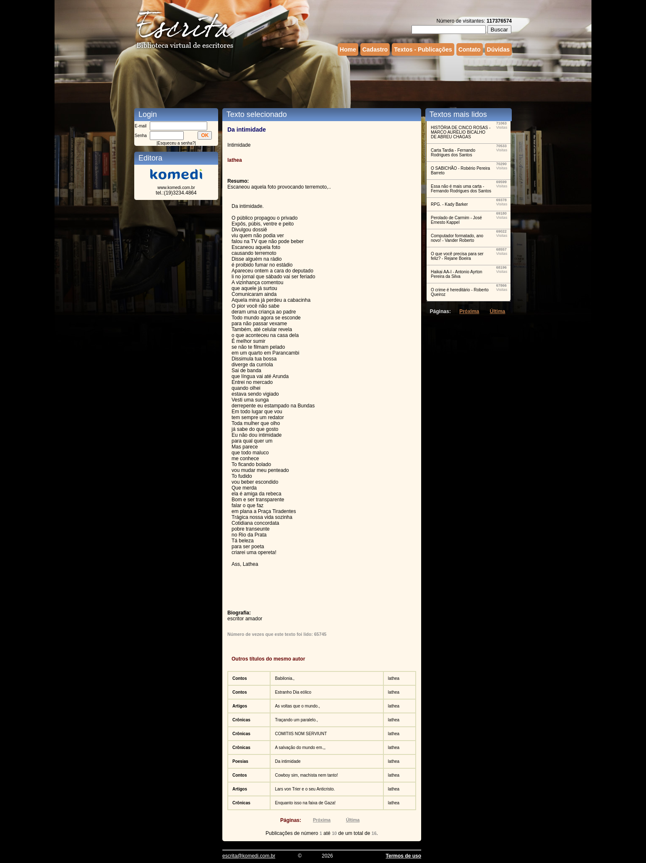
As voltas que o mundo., (297, 706)
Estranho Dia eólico (293, 692)
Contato (469, 49)
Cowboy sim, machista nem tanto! (306, 775)
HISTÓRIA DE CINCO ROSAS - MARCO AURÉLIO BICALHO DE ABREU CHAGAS (460, 132)
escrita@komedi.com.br (248, 856)
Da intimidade (287, 761)
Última (353, 819)
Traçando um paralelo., (296, 720)
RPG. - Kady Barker (449, 204)
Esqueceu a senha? (176, 143)
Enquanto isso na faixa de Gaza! (305, 803)
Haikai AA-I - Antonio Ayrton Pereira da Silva (456, 274)
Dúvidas (498, 49)
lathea (393, 678)
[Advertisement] (323, 81)
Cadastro (375, 49)
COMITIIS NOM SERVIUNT (301, 733)
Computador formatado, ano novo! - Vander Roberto (457, 238)
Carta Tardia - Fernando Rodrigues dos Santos (453, 152)
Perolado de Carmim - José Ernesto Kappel (456, 220)
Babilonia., (284, 678)
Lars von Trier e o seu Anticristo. (305, 789)
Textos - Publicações (423, 49)
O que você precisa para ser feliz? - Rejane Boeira (457, 256)
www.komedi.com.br (176, 187)
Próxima (322, 819)
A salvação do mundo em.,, (300, 747)
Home (348, 49)
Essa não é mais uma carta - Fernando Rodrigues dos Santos (461, 188)
